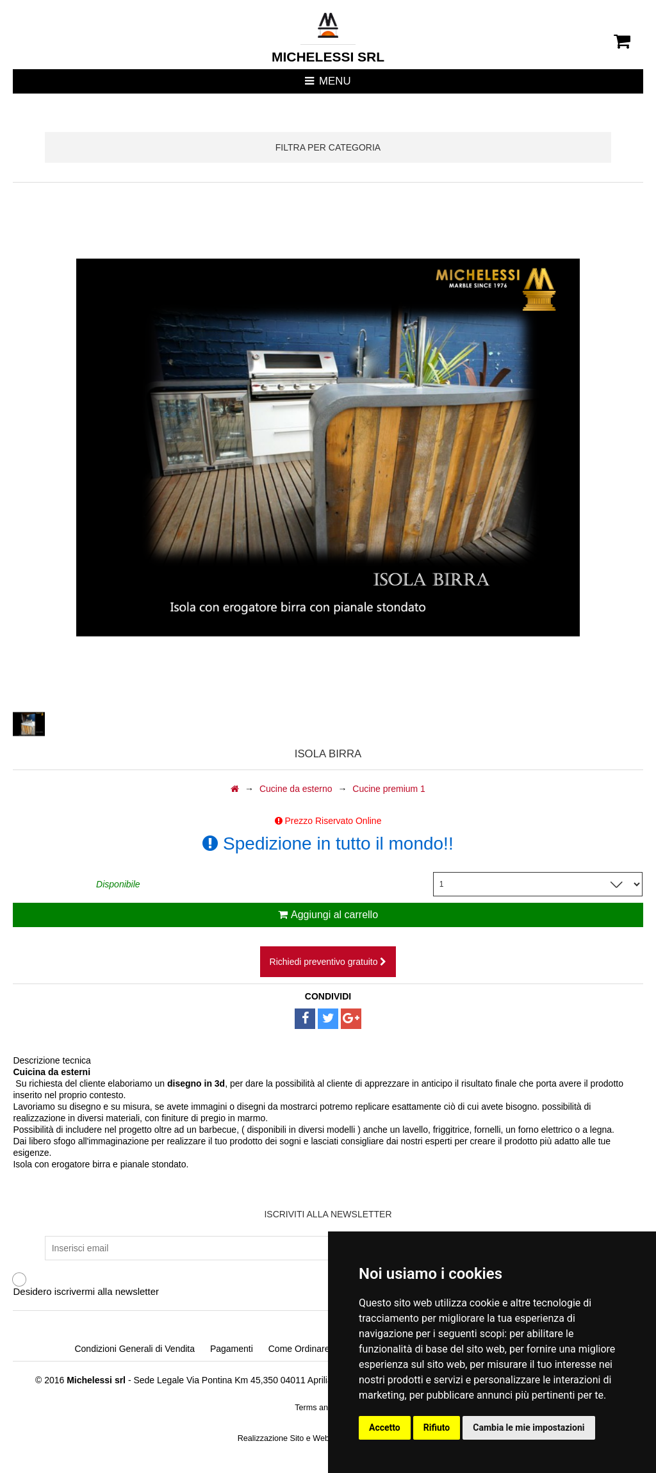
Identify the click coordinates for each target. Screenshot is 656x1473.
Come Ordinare (299, 1349)
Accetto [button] (384, 1427)
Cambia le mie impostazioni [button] (528, 1427)
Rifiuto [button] (436, 1427)
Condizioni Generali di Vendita (134, 1349)
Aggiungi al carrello (328, 914)
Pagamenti (231, 1349)
